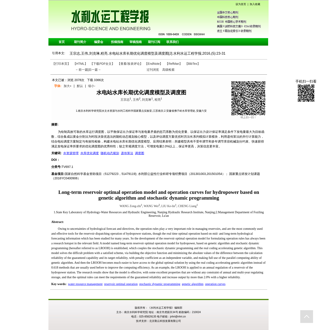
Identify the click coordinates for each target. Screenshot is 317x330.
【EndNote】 (154, 63)
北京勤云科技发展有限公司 (165, 321)
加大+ (68, 86)
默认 (80, 86)
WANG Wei (151, 206)
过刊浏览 (153, 69)
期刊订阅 (154, 42)
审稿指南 (135, 42)
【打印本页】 (61, 63)
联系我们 (172, 42)
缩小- (91, 86)
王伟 (136, 99)
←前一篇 (82, 69)
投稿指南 (117, 42)
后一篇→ (94, 69)
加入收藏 (255, 4)
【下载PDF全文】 (102, 63)
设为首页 (241, 4)
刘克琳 (146, 99)
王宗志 (125, 99)
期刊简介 (80, 42)
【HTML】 (80, 63)
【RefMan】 (173, 63)
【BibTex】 (192, 63)
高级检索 (168, 69)
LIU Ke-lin (168, 206)
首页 (62, 42)
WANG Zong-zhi (130, 206)
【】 (130, 63)
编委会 (98, 42)
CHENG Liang (187, 206)
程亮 (158, 99)
